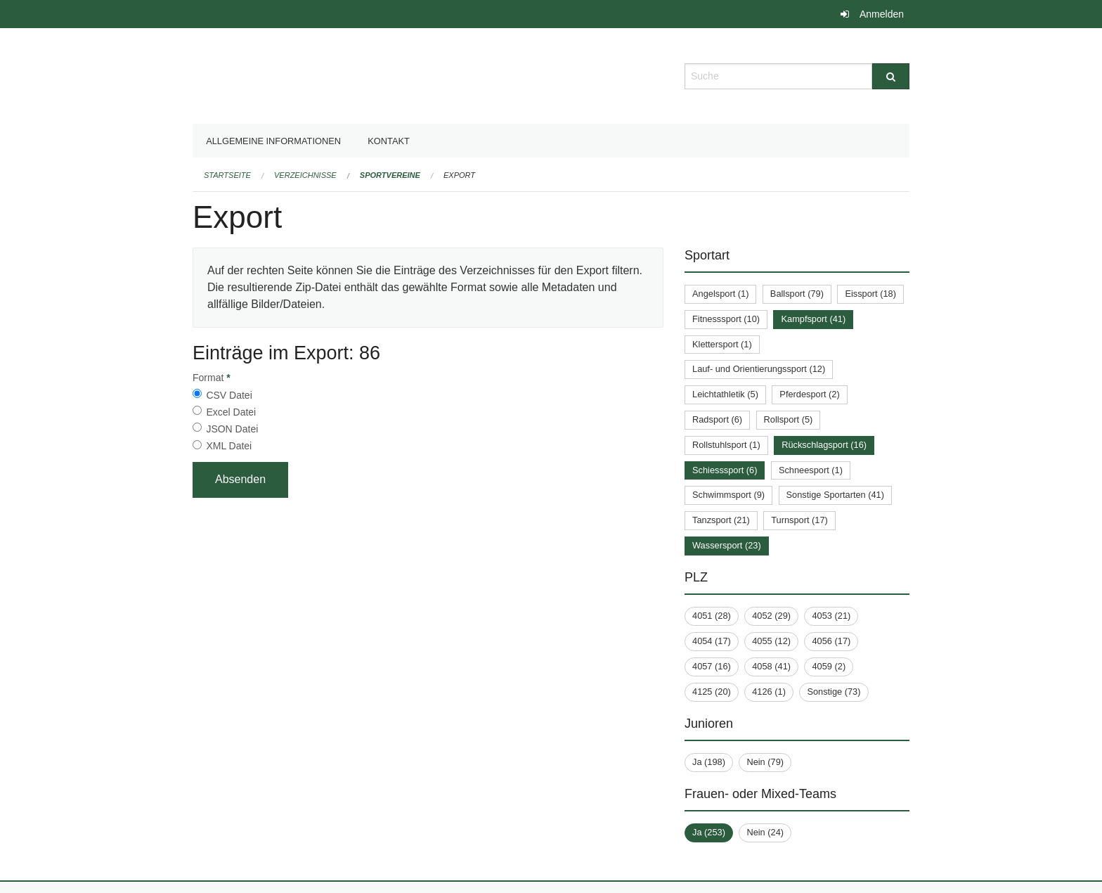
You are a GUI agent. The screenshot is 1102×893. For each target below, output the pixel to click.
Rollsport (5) (788, 419)
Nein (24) (765, 832)
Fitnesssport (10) (726, 319)
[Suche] (890, 76)
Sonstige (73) (833, 691)
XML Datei (229, 445)
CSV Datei (229, 395)
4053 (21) (831, 615)
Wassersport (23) (726, 545)
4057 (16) (711, 666)
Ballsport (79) (797, 293)
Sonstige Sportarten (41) (835, 494)
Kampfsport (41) (813, 319)
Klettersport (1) (722, 344)
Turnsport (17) (799, 520)
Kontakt (389, 141)
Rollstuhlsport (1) (726, 444)
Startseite (227, 175)
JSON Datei (232, 429)
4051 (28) (711, 615)
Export (459, 175)
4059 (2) (828, 666)
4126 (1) (769, 691)
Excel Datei (231, 412)
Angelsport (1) (720, 293)
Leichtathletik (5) (725, 394)
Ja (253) (708, 832)
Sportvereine (390, 175)
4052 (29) (771, 615)
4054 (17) (711, 641)
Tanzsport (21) (721, 520)
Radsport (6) (717, 419)
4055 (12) (771, 641)
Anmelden (882, 14)
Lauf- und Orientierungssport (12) (758, 369)
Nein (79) (765, 762)
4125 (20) (711, 691)
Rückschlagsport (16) (824, 444)
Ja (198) (708, 762)
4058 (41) (771, 666)
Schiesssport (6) (724, 470)
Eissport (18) (870, 293)
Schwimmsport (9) (728, 494)
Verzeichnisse (305, 175)
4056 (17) (831, 641)
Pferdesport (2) (809, 394)
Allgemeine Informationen (273, 141)
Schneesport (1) (811, 470)
